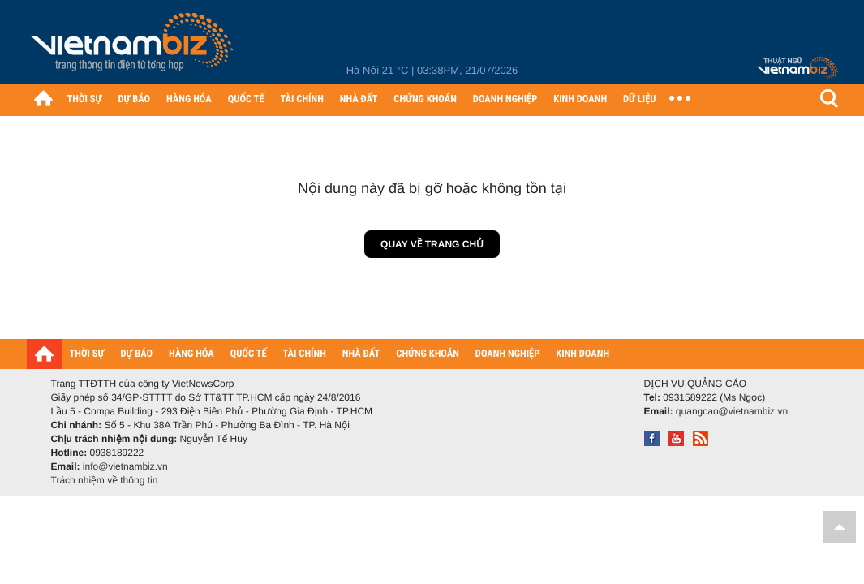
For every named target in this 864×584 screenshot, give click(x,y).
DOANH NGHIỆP (505, 99)
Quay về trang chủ (432, 244)
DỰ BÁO (134, 99)
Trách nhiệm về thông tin (104, 480)
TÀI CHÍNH (302, 99)
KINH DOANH (580, 99)
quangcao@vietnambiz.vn (732, 411)
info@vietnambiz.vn (125, 466)
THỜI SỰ (84, 99)
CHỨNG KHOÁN (425, 99)
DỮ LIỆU (639, 99)
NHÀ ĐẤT (358, 99)
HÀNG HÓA (189, 99)
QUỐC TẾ (246, 99)
